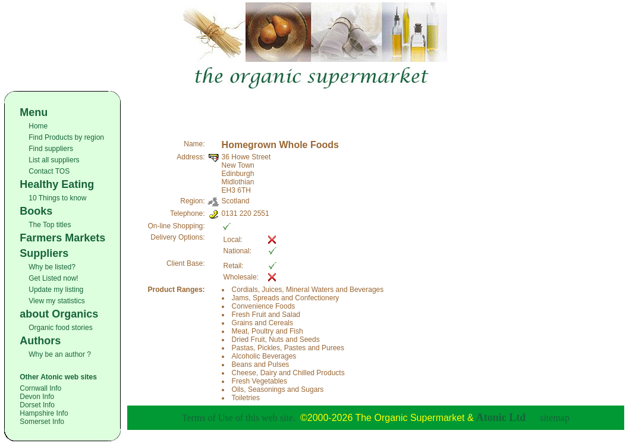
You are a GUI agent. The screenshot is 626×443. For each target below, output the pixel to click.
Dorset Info (37, 405)
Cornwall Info (40, 388)
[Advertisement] (376, 109)
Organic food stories (60, 327)
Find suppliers (51, 148)
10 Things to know (57, 198)
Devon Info (37, 396)
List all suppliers (54, 160)
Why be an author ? (60, 354)
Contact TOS (49, 171)
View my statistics (56, 301)
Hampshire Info (44, 413)
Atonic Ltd (501, 417)
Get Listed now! (53, 278)
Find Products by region (66, 137)
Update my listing (56, 289)
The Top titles (50, 225)
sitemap (555, 418)
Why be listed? (52, 267)
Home (38, 126)
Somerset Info (42, 421)
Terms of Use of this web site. (238, 418)
